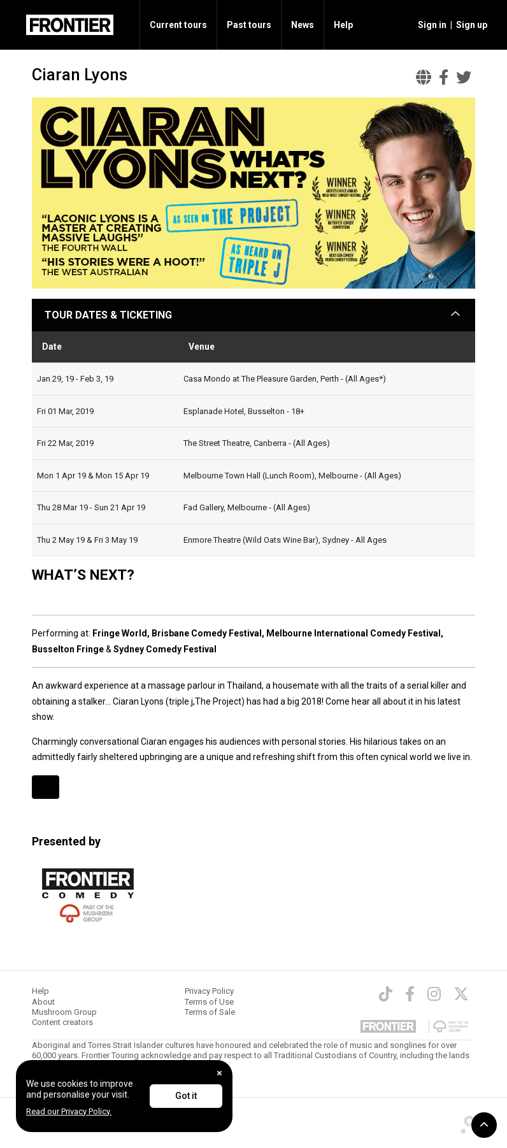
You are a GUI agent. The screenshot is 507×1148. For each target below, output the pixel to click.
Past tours (249, 25)
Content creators (62, 1022)
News (302, 25)
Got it (186, 1096)
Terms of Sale (210, 1012)
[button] (430, 25)
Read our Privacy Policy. (68, 1111)
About (43, 1002)
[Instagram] (434, 993)
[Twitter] (461, 993)
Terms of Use (209, 1002)
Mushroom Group (64, 1012)
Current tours (178, 25)
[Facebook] (410, 993)
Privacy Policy (209, 991)
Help (343, 25)
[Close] (219, 1073)
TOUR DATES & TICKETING (108, 315)
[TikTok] (385, 993)
